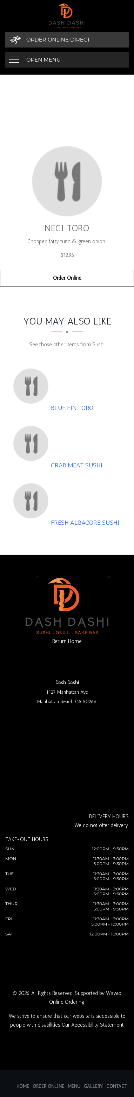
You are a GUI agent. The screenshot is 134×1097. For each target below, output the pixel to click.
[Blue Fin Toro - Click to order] (32, 386)
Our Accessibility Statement (93, 1025)
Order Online (67, 278)
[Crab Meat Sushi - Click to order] (32, 443)
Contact (116, 1086)
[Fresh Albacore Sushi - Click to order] (32, 500)
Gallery (93, 1086)
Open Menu (43, 59)
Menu (74, 1086)
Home (22, 1086)
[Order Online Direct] (67, 40)
